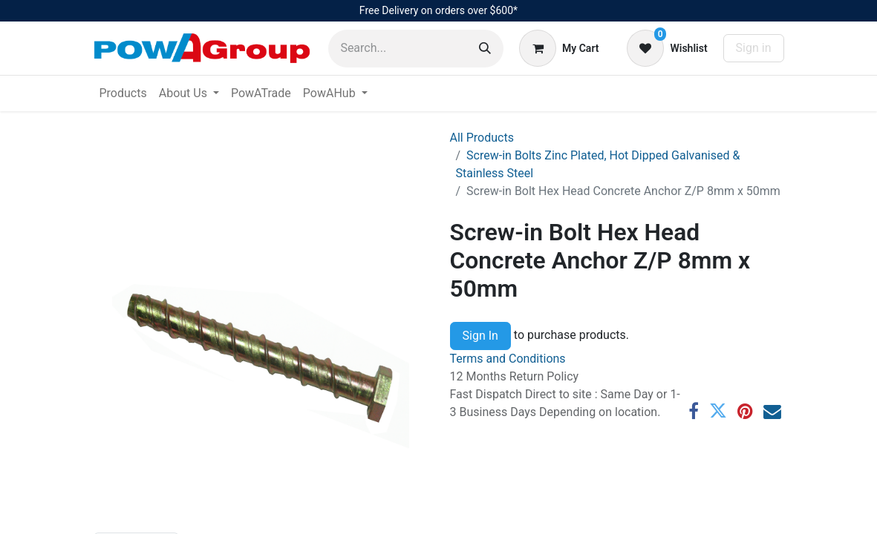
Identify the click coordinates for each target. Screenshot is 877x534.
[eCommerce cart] (558, 48)
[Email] (772, 412)
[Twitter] (718, 412)
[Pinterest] (745, 412)
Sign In (480, 336)
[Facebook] (693, 412)
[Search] (484, 48)
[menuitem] (123, 93)
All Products (482, 138)
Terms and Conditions (508, 359)
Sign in (754, 48)
